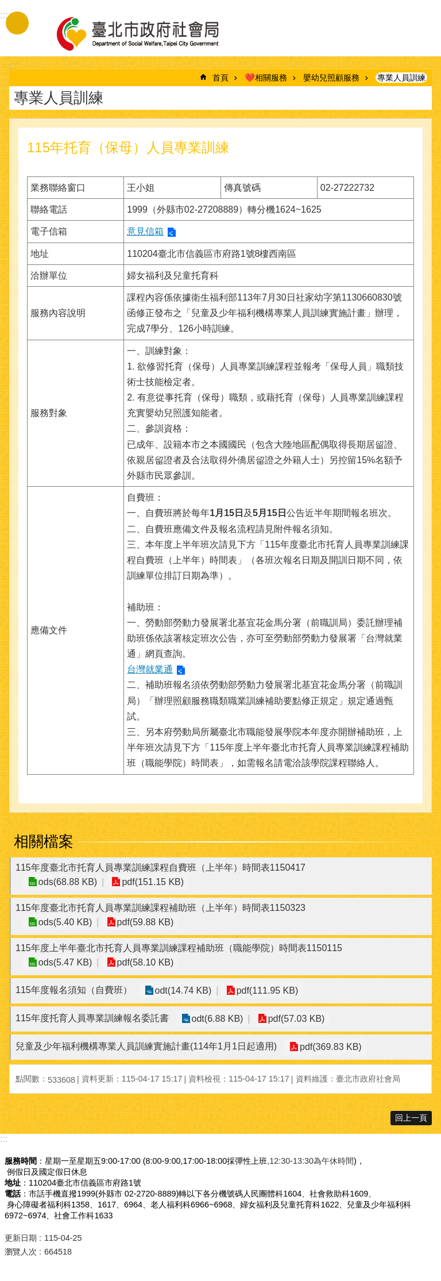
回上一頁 (411, 1117)
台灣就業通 (150, 669)
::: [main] (13, 66)
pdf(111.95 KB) (264, 990)
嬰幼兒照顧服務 (331, 77)
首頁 (220, 77)
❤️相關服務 (266, 77)
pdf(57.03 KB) (293, 1019)
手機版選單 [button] (17, 22)
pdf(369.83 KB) (330, 1047)
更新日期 (21, 1237)
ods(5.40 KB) (64, 922)
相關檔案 (44, 841)
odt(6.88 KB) (216, 1019)
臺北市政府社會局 (151, 33)
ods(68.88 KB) (66, 882)
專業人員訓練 (401, 77)
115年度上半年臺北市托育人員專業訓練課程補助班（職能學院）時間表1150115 (179, 948)
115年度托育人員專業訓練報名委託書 (92, 1018)
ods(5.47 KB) (64, 962)
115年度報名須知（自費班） (74, 990)
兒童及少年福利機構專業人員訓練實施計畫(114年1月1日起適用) (146, 1046)
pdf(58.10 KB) (142, 962)
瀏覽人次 (21, 1251)
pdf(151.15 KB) (150, 882)
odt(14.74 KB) (182, 990)
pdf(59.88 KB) (142, 922)
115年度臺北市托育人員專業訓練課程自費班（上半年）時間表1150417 (160, 867)
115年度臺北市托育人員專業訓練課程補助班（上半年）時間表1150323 (160, 908)
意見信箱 (145, 231)
